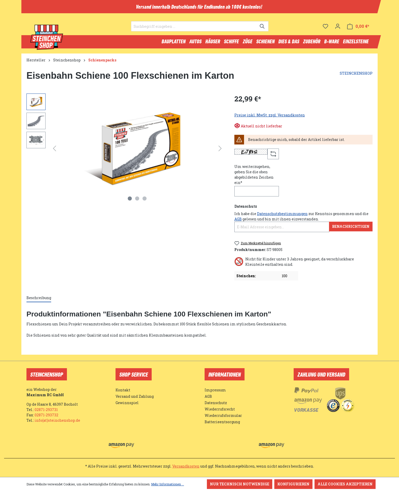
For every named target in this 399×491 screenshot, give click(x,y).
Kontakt (123, 390)
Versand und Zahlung (135, 396)
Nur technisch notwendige (239, 484)
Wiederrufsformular (223, 415)
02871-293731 (46, 409)
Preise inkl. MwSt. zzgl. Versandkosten (269, 116)
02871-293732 (46, 415)
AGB (238, 220)
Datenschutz (216, 402)
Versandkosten (186, 466)
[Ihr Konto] (338, 27)
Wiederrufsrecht (220, 409)
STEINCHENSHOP (356, 74)
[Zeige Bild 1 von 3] (130, 199)
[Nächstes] (220, 149)
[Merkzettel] (325, 27)
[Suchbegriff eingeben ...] (194, 27)
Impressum (215, 390)
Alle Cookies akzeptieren (345, 484)
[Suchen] (262, 27)
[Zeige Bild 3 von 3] (144, 199)
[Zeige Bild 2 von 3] (137, 199)
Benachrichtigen (350, 227)
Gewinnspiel (127, 402)
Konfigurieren (293, 484)
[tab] (38, 299)
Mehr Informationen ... (167, 484)
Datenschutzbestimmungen (282, 214)
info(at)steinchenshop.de (57, 420)
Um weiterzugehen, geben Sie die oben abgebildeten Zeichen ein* (254, 175)
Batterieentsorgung (222, 421)
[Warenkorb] (358, 27)
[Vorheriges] (54, 149)
